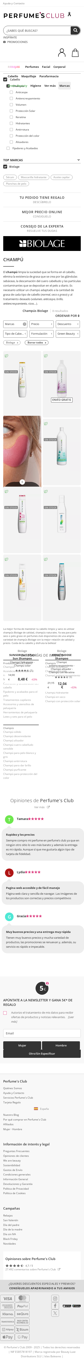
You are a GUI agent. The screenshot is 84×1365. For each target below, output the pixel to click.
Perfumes (32, 67)
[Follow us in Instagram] (55, 1298)
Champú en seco (55, 697)
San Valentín (10, 1220)
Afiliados (8, 1124)
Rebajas (8, 1215)
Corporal (59, 67)
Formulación (41, 334)
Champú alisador (13, 740)
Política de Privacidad (16, 1188)
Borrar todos (35, 342)
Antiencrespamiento (25, 98)
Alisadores (19, 142)
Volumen (18, 104)
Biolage (11, 167)
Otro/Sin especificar (42, 1053)
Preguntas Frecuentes (16, 1151)
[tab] (15, 324)
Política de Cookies (14, 1193)
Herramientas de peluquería (20, 712)
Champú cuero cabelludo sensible (18, 746)
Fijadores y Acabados (22, 148)
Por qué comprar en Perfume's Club (24, 1119)
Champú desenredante (17, 736)
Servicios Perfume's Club (18, 1097)
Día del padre (11, 1225)
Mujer (22, 1045)
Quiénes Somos (12, 1088)
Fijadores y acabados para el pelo (20, 693)
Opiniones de (42, 800)
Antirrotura (19, 129)
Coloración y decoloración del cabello (21, 685)
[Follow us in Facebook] (55, 1305)
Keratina (18, 117)
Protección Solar (22, 111)
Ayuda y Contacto (14, 3)
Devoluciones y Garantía (18, 1184)
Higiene (35, 86)
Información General (15, 1179)
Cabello (13, 76)
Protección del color (24, 136)
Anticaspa (19, 92)
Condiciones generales (17, 1174)
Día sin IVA (9, 1234)
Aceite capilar (61, 177)
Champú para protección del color (20, 776)
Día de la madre (12, 1229)
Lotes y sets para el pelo (17, 716)
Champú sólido (12, 732)
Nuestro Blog (11, 1115)
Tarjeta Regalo (12, 1102)
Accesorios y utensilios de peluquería (18, 706)
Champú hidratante (56, 692)
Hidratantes (20, 123)
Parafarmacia (49, 76)
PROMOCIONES (15, 42)
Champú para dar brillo (17, 765)
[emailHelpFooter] (42, 1033)
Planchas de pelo (16, 183)
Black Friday (10, 1239)
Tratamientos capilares (17, 700)
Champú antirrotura (15, 761)
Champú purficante (14, 769)
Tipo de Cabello (15, 334)
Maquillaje (28, 76)
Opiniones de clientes (16, 1156)
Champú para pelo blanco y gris (19, 755)
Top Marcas (41, 160)
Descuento (68, 324)
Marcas (64, 86)
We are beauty (12, 1160)
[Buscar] (75, 30)
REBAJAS (14, 67)
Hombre (61, 1045)
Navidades (9, 1243)
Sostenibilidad (11, 1165)
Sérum (10, 177)
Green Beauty (17, 86)
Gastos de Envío (12, 1170)
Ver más (50, 86)
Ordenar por (67, 316)
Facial (46, 67)
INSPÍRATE (10, 37)
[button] (42, 1108)
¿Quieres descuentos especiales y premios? (42, 1286)
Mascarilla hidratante (34, 177)
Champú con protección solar (62, 701)
